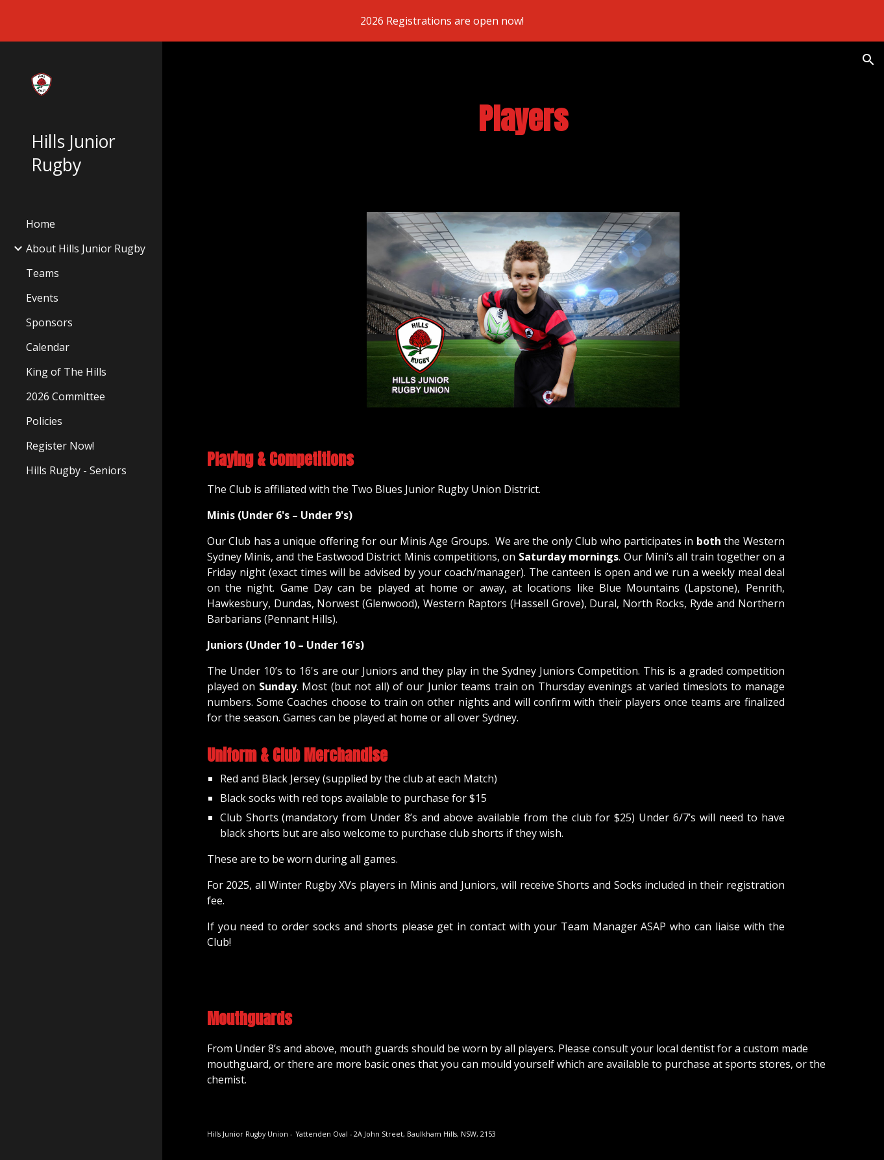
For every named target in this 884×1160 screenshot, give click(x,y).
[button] (868, 59)
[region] (442, 21)
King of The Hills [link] (66, 372)
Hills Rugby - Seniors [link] (76, 470)
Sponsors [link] (49, 322)
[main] (523, 119)
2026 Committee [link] (65, 396)
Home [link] (40, 224)
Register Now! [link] (60, 446)
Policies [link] (44, 421)
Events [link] (42, 298)
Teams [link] (42, 273)
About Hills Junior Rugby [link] (85, 248)
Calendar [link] (47, 347)
